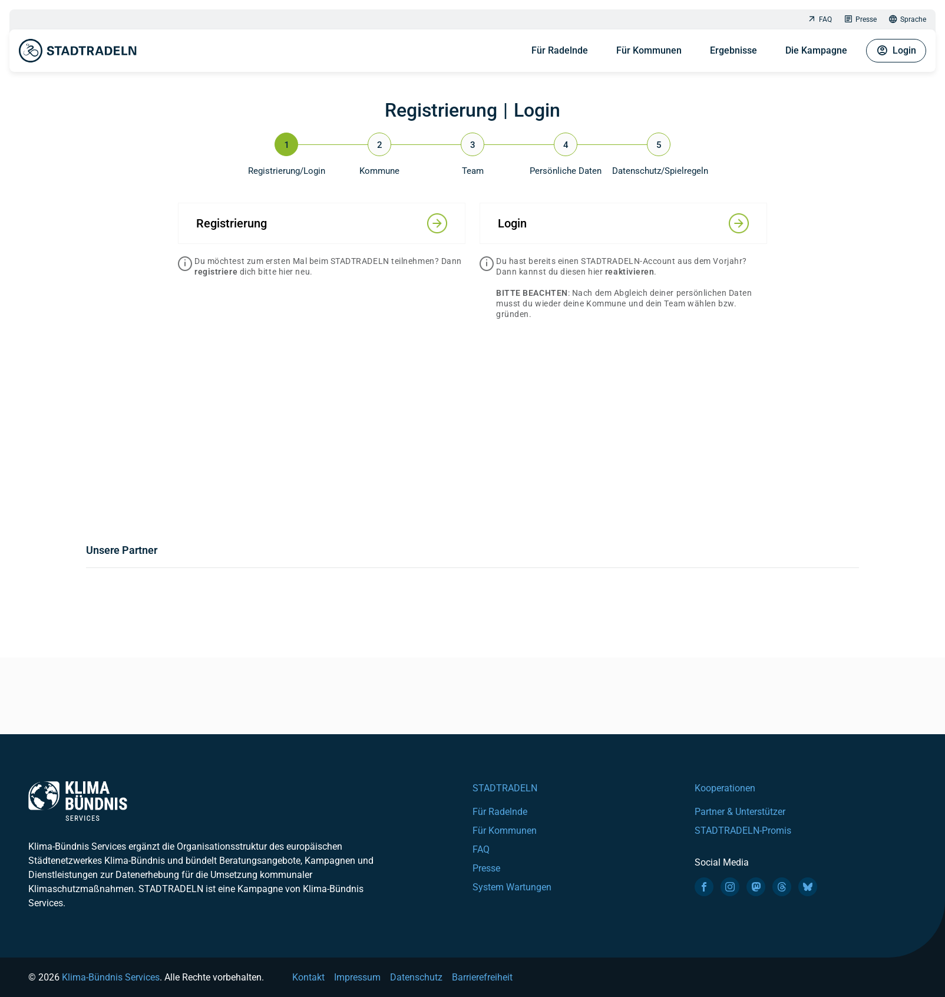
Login (896, 51)
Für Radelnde (559, 50)
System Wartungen (511, 887)
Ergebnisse (733, 50)
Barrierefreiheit (482, 977)
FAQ (819, 19)
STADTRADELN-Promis (743, 830)
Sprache (907, 19)
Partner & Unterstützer (740, 811)
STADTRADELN (504, 788)
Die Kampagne (816, 50)
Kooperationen (725, 788)
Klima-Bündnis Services (111, 977)
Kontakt (308, 977)
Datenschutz (416, 977)
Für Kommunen (649, 50)
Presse (860, 19)
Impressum (357, 977)
